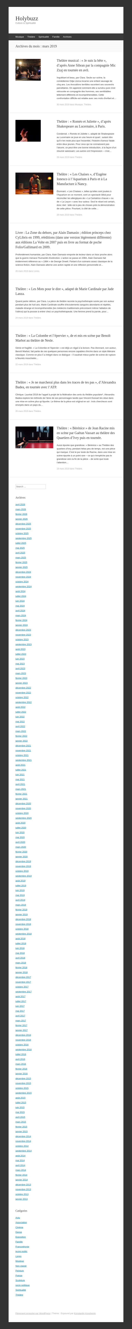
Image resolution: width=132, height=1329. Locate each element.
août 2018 (20, 938)
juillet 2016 (20, 1054)
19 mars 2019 (63, 469)
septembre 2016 (23, 1049)
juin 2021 (20, 774)
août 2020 (20, 823)
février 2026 (21, 514)
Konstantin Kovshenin (85, 1313)
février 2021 (21, 794)
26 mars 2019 (21, 271)
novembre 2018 (23, 924)
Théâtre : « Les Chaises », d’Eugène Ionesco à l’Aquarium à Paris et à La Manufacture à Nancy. (82, 179)
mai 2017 (20, 1011)
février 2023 (21, 678)
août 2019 (20, 880)
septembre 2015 (23, 1093)
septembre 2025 (23, 538)
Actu (17, 1217)
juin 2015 (20, 1107)
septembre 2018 (23, 933)
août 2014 (20, 1155)
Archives (67, 36)
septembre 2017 (23, 991)
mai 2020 (20, 837)
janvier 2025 (21, 567)
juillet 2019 (20, 885)
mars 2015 (20, 1122)
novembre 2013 (23, 1189)
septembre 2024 (23, 586)
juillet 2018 (20, 943)
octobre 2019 (22, 871)
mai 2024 (20, 605)
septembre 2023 (23, 644)
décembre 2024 (23, 572)
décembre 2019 (23, 861)
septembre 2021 (23, 760)
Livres (36, 271)
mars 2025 (20, 557)
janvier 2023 (21, 683)
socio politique (22, 1285)
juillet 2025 (20, 543)
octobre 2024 (22, 581)
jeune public (21, 1251)
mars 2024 (20, 615)
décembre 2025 (23, 523)
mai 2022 (20, 721)
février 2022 (21, 736)
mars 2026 (20, 509)
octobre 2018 (22, 929)
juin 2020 (20, 832)
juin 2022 (20, 716)
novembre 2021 (23, 750)
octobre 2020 (22, 813)
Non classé (20, 1266)
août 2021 (20, 765)
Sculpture (20, 1280)
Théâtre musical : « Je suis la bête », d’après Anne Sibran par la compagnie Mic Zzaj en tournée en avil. (86, 65)
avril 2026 (20, 504)
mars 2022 (20, 731)
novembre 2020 (23, 808)
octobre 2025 (22, 533)
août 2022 (20, 707)
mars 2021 (20, 789)
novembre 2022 (23, 692)
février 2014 (21, 1175)
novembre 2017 (23, 982)
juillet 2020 (20, 827)
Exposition (20, 1237)
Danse (18, 1232)
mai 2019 (20, 895)
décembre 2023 (23, 630)
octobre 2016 (22, 1044)
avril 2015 (20, 1117)
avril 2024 (20, 610)
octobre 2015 (22, 1088)
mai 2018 (20, 953)
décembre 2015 (23, 1078)
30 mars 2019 (63, 104)
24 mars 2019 (21, 318)
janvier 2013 (21, 1199)
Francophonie (22, 1246)
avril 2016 (20, 1059)
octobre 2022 (22, 697)
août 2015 (20, 1097)
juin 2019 (20, 890)
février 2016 (21, 1069)
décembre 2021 (23, 745)
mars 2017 (20, 1020)
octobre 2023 (22, 639)
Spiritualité (43, 36)
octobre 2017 (22, 987)
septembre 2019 (23, 876)
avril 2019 (20, 900)
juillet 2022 (20, 712)
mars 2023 (20, 673)
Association (21, 1222)
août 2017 (20, 996)
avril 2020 (20, 842)
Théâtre (31, 36)
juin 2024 (20, 601)
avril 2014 (20, 1165)
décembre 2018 (23, 919)
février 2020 (21, 851)
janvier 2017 (21, 1030)
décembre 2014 (23, 1136)
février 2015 (21, 1126)
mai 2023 (20, 663)
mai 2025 (20, 548)
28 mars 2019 (63, 157)
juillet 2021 (20, 769)
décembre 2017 (23, 977)
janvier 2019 (21, 914)
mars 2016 (20, 1064)
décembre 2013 (23, 1184)
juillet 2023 (20, 654)
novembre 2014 (23, 1141)
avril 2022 (20, 726)
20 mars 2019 (21, 411)
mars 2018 (20, 962)
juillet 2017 (20, 1001)
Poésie (18, 1275)
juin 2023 (20, 659)
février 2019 (21, 909)
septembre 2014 (23, 1151)
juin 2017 (20, 1006)
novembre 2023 (23, 634)
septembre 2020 (23, 818)
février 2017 (21, 1025)
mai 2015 (20, 1112)
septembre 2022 (23, 702)
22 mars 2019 (21, 364)
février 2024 (21, 620)
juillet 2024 (20, 596)
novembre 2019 (23, 866)
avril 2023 (20, 668)
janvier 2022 (21, 741)
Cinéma (19, 1227)
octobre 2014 (22, 1146)
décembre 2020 (23, 803)
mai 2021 (20, 779)
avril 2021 (20, 784)
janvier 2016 (21, 1073)
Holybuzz (26, 18)
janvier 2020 (21, 856)
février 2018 (21, 967)
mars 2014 (20, 1170)
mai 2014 (20, 1160)
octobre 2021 (22, 755)
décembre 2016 (23, 1035)
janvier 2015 (21, 1131)
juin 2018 (20, 948)
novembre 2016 (23, 1040)
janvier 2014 (21, 1179)
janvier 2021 (21, 798)
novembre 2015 (23, 1083)
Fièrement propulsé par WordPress (32, 1313)
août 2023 (20, 649)
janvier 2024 (21, 625)
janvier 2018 (21, 972)
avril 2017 (20, 1015)
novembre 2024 (23, 577)
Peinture (19, 1270)
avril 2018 (20, 958)
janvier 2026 (21, 519)
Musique (19, 36)
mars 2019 (20, 905)
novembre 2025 (23, 528)
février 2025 (21, 562)
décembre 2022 (23, 687)
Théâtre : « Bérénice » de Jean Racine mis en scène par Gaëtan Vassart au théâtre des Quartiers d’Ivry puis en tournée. (86, 433)
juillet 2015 (20, 1102)
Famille (56, 36)
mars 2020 (20, 847)
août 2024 (20, 591)
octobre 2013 (22, 1194)
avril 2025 (20, 552)
